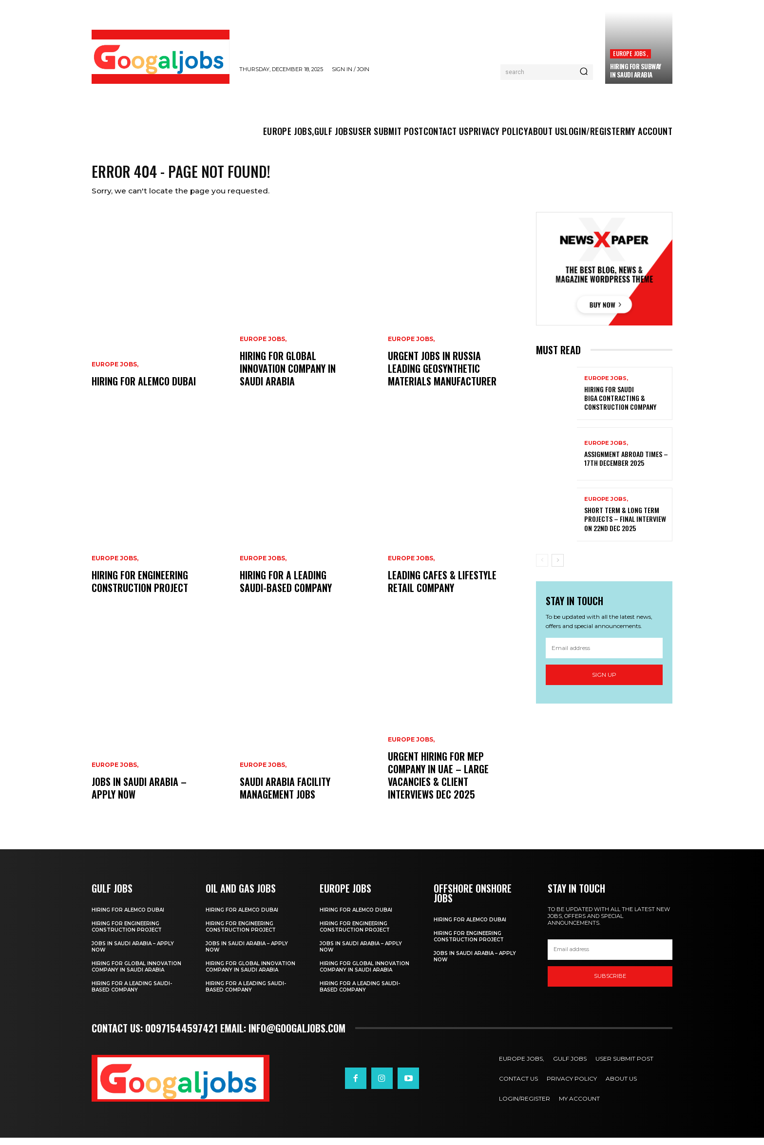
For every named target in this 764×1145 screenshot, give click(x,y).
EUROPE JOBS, (630, 53)
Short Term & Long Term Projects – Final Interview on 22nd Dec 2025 (625, 526)
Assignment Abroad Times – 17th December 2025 (626, 465)
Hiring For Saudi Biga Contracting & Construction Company (620, 405)
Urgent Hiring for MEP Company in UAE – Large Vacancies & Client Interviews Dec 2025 (438, 782)
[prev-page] (542, 567)
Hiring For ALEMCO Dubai (144, 388)
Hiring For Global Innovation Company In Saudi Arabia (288, 376)
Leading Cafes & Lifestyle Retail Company (442, 588)
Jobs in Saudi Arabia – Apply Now (139, 795)
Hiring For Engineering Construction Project (140, 588)
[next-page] (558, 567)
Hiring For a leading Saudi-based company (286, 588)
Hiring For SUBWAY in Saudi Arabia (635, 70)
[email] (604, 655)
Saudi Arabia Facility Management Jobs (285, 795)
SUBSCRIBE (610, 983)
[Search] (583, 72)
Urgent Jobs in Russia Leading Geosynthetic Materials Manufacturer (442, 376)
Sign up (604, 682)
